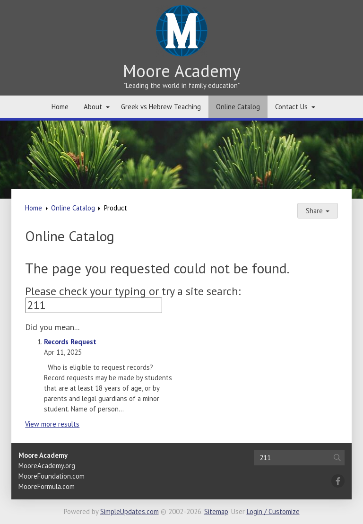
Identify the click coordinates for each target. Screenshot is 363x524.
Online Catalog (238, 106)
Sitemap (216, 511)
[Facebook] (338, 481)
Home (60, 106)
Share (317, 210)
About (93, 106)
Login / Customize (273, 511)
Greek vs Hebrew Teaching (161, 106)
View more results (52, 423)
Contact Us (291, 106)
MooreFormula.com (46, 486)
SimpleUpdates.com (129, 511)
